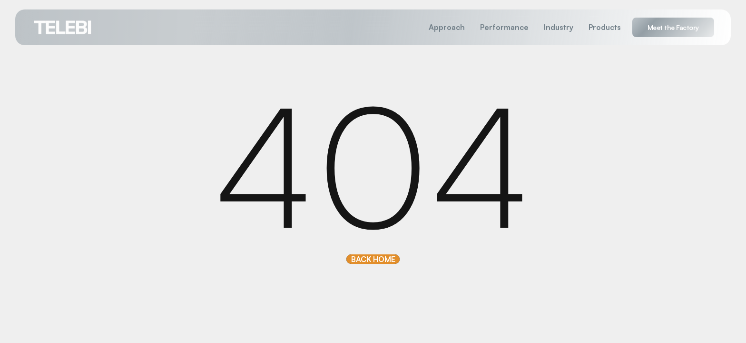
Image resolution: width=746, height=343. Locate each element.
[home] (62, 27)
